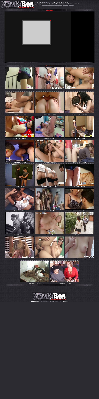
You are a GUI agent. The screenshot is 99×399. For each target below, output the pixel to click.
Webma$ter (65, 301)
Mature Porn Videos (52, 5)
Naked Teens (65, 5)
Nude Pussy (71, 5)
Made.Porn (59, 5)
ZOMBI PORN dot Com (46, 2)
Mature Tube (45, 5)
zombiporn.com (35, 301)
